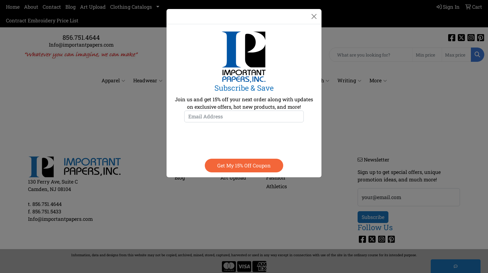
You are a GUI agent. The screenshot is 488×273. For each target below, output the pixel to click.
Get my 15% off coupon (244, 165)
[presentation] (244, 139)
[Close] (314, 16)
